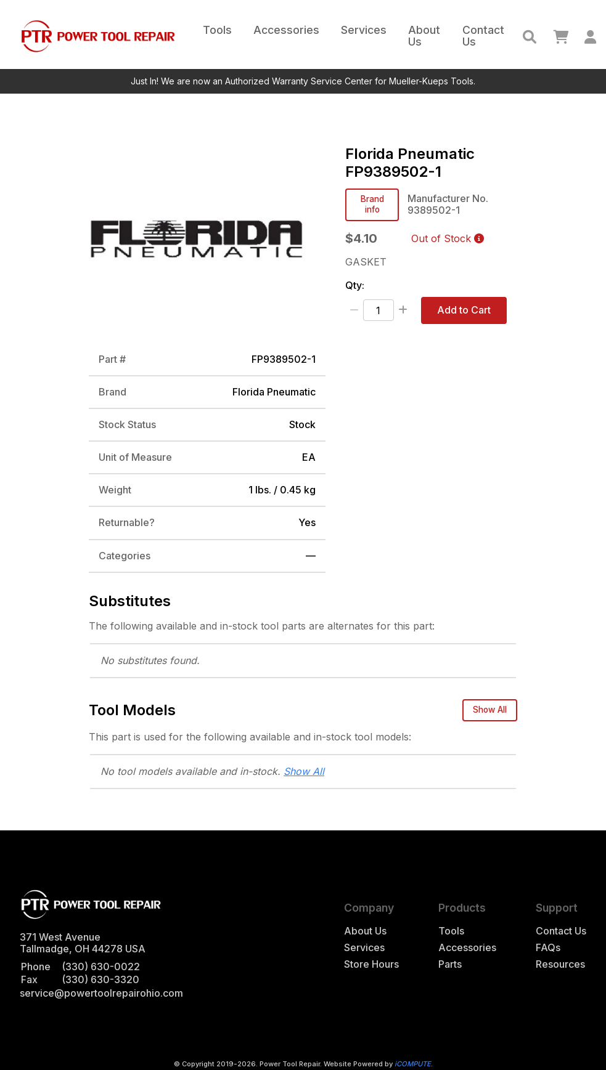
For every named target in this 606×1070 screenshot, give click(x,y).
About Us (424, 35)
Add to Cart (464, 310)
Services (364, 29)
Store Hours (371, 964)
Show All (490, 710)
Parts (450, 964)
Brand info (372, 204)
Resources (560, 964)
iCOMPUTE (413, 1064)
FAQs (548, 948)
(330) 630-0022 (101, 966)
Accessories (286, 29)
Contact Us (483, 35)
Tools (217, 29)
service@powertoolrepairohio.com (101, 993)
